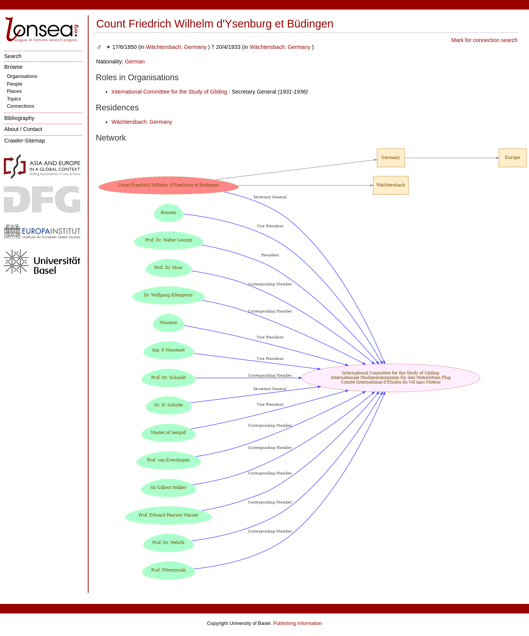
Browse (13, 67)
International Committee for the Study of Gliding (169, 92)
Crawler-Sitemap (24, 141)
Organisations (22, 76)
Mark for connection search (484, 40)
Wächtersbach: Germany (176, 47)
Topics (14, 99)
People (14, 84)
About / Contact (23, 129)
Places (14, 91)
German (135, 61)
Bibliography (19, 118)
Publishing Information (297, 623)
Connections (20, 106)
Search (13, 56)
